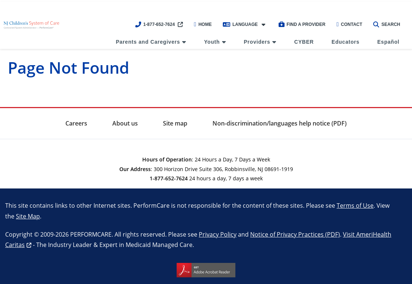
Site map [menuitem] (175, 123)
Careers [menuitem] (76, 123)
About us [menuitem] (125, 123)
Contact (349, 24)
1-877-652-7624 (155, 24)
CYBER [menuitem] (304, 42)
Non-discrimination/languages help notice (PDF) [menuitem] (279, 123)
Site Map (28, 216)
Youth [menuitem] (212, 42)
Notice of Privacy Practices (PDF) (295, 234)
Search (386, 24)
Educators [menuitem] (345, 42)
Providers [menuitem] (257, 42)
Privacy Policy (217, 234)
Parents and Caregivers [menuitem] (148, 42)
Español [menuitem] (388, 42)
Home (203, 24)
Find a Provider (302, 24)
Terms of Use (355, 205)
